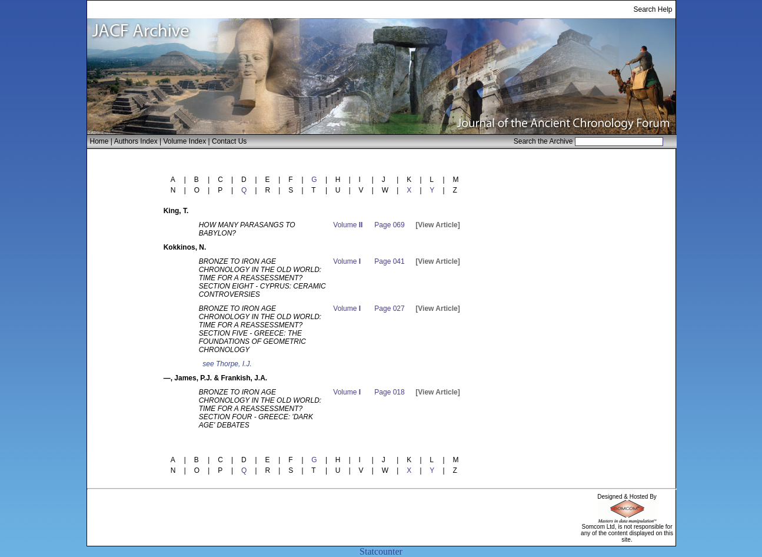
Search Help (652, 9)
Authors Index (136, 141)
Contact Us (229, 141)
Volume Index (184, 141)
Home (99, 141)
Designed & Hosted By (627, 496)
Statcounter (381, 551)
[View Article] (437, 225)
